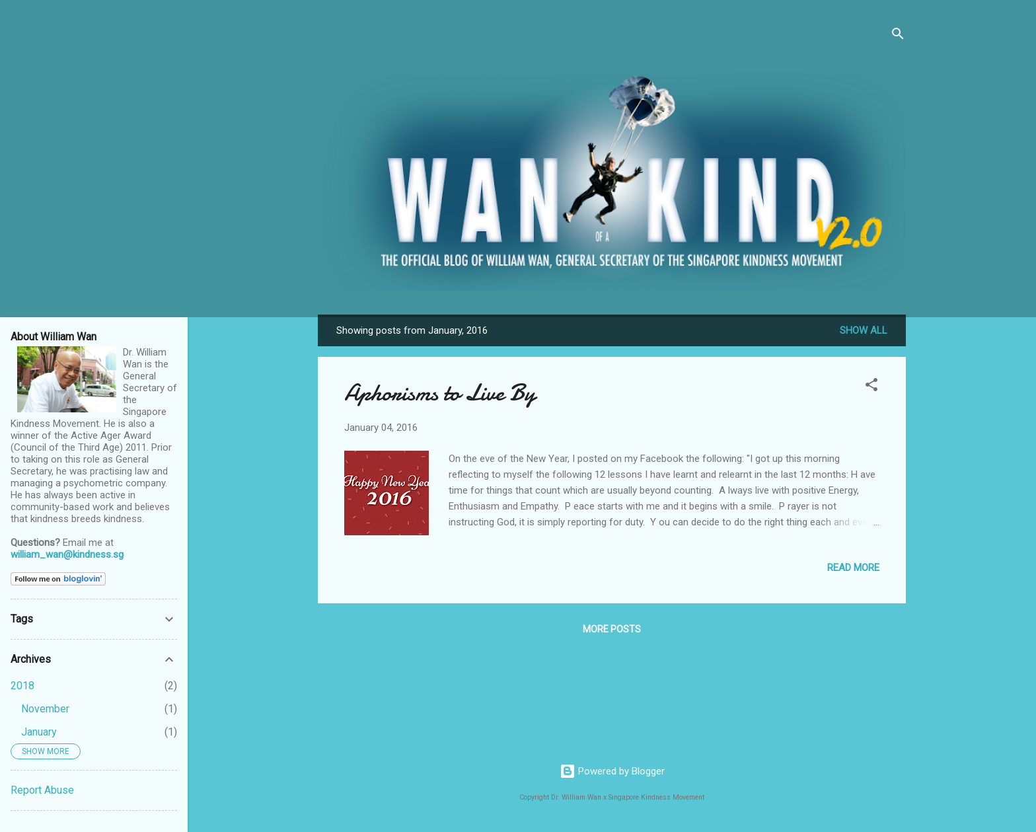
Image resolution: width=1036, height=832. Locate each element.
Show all (863, 330)
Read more (853, 568)
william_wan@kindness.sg (67, 554)
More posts (612, 629)
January (39, 732)
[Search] (898, 36)
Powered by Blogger (612, 771)
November (45, 708)
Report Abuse (42, 790)
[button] (871, 387)
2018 (22, 685)
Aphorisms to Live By (439, 393)
